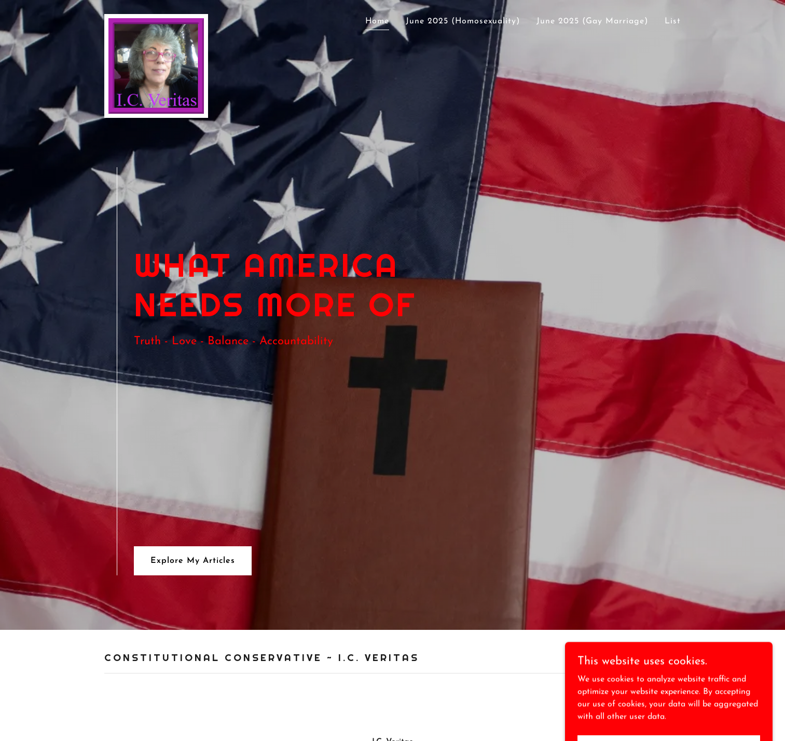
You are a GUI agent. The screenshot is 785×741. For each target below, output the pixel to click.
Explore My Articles (192, 561)
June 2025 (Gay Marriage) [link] (592, 21)
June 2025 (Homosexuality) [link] (463, 21)
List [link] (673, 21)
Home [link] (377, 21)
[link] (156, 18)
